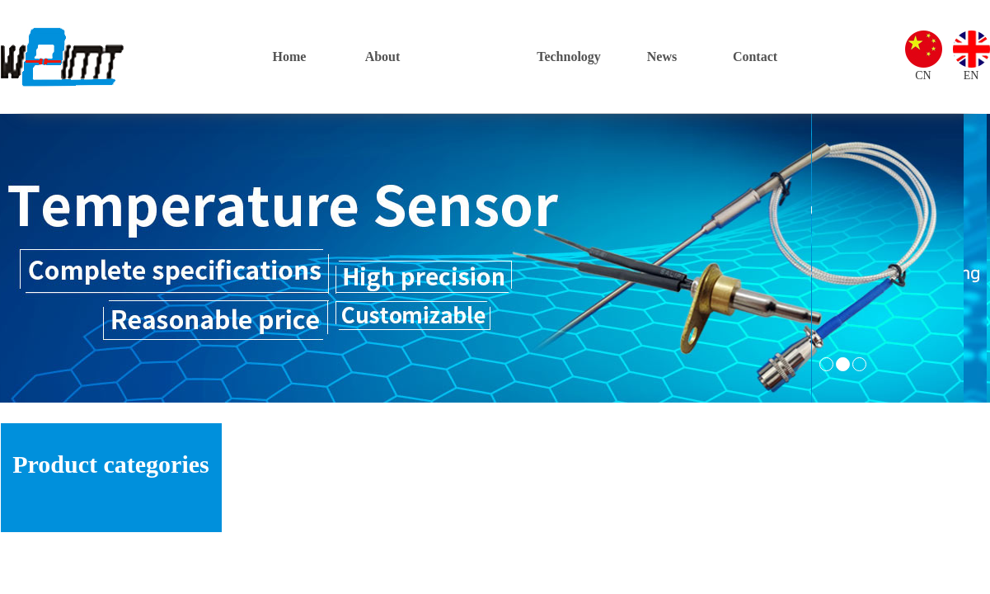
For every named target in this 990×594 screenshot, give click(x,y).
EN (971, 75)
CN (923, 75)
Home (290, 57)
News (662, 57)
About (383, 57)
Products (475, 57)
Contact (755, 57)
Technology (569, 57)
